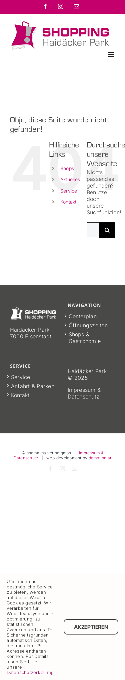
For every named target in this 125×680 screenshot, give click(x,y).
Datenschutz (84, 396)
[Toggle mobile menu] (111, 54)
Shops (67, 168)
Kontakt (68, 202)
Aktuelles (70, 179)
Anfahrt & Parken (32, 386)
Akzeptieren (91, 627)
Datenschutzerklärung (30, 672)
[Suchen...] (93, 230)
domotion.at (100, 457)
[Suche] (107, 230)
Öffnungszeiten (88, 325)
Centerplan (83, 316)
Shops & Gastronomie (85, 337)
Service (68, 191)
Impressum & (84, 389)
